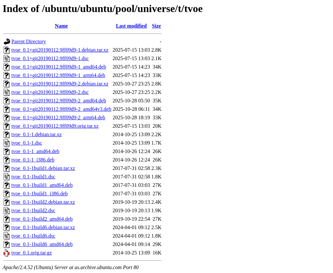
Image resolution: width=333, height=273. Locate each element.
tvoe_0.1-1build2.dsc (33, 210)
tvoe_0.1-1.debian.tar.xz (36, 134)
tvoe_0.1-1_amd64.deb (35, 151)
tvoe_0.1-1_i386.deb (32, 159)
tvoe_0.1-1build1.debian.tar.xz (43, 168)
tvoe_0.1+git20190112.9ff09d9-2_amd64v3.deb (61, 109)
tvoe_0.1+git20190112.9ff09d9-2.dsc (50, 92)
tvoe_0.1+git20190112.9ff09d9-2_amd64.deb (58, 100)
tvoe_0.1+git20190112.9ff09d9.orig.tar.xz (55, 126)
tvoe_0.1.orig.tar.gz (31, 252)
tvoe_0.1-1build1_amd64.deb (42, 185)
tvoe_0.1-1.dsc (26, 143)
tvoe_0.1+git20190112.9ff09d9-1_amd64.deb (58, 67)
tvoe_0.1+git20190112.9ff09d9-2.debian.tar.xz (59, 83)
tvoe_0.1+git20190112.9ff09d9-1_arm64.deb (58, 75)
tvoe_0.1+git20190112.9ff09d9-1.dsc (50, 58)
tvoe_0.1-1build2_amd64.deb (42, 219)
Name (61, 26)
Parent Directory (28, 41)
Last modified (131, 26)
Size (156, 26)
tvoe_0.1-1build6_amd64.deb (42, 244)
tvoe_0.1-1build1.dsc (33, 176)
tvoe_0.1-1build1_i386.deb (39, 193)
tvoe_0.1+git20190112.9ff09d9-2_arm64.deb (58, 117)
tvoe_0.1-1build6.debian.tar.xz (43, 227)
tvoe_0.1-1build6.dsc (33, 236)
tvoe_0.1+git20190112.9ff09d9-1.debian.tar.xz (59, 50)
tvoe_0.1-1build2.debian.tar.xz (43, 202)
